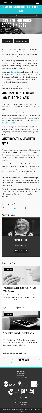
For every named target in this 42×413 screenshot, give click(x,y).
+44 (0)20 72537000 (21, 404)
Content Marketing (21, 41)
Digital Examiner (14, 72)
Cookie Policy (19, 411)
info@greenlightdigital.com (21, 402)
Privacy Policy (37, 409)
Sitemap (24, 411)
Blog (3, 16)
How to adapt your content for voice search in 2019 (23, 16)
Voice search (7, 41)
